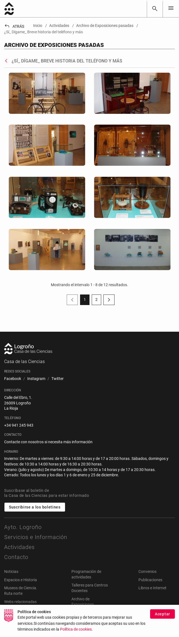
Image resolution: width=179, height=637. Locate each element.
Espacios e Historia (20, 580)
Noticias (11, 571)
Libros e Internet (152, 588)
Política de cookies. (76, 633)
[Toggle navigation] (171, 8)
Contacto (16, 557)
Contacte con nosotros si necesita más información (48, 442)
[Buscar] (155, 8)
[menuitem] (12, 379)
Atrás (14, 26)
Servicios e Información (35, 537)
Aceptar (162, 617)
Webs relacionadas (20, 602)
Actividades (19, 547)
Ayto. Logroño (23, 527)
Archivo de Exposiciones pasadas (82, 604)
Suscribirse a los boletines (35, 507)
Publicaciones (150, 580)
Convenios (147, 571)
